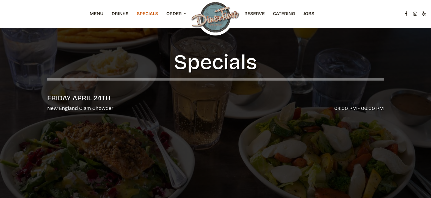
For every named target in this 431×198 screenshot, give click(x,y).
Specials (147, 13)
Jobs (308, 13)
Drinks (120, 13)
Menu (96, 13)
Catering (284, 13)
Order (176, 13)
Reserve (254, 13)
